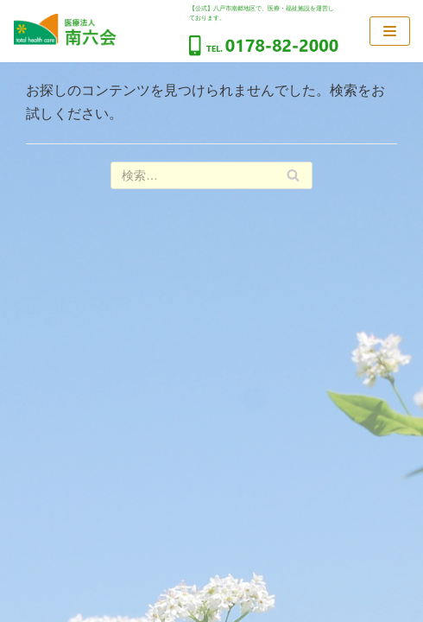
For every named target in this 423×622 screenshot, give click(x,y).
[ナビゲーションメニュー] (389, 31)
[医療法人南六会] (65, 31)
